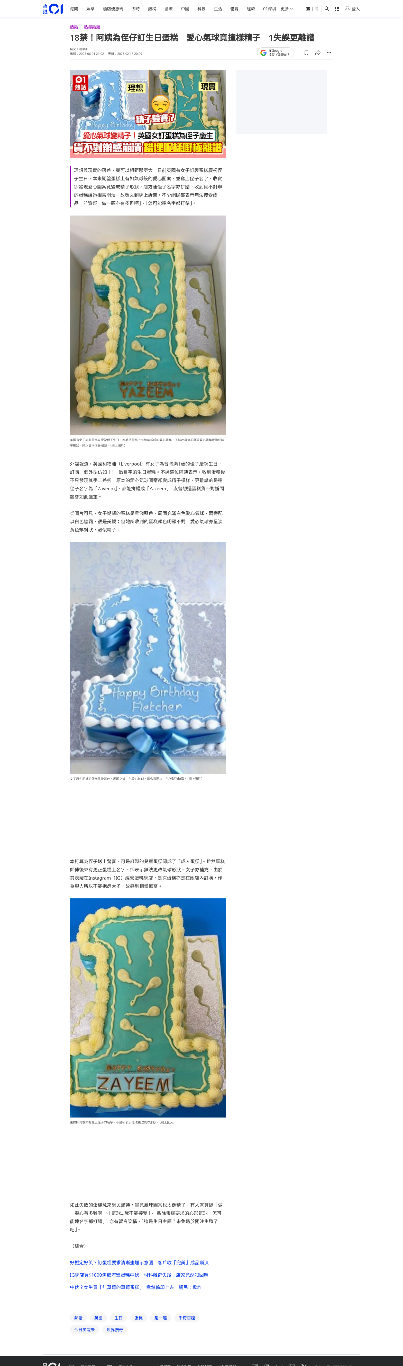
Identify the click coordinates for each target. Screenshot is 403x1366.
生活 (218, 9)
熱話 (74, 27)
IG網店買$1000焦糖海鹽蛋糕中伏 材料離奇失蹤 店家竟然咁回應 (139, 1275)
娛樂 (90, 9)
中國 (185, 9)
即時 (136, 9)
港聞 (74, 9)
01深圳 (269, 9)
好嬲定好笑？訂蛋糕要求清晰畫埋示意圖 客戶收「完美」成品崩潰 (139, 1262)
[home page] (53, 9)
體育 (234, 9)
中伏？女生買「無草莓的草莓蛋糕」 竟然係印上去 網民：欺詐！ (138, 1287)
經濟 (251, 9)
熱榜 (152, 9)
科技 (201, 9)
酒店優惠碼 (113, 9)
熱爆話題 (92, 27)
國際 (168, 9)
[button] (306, 52)
